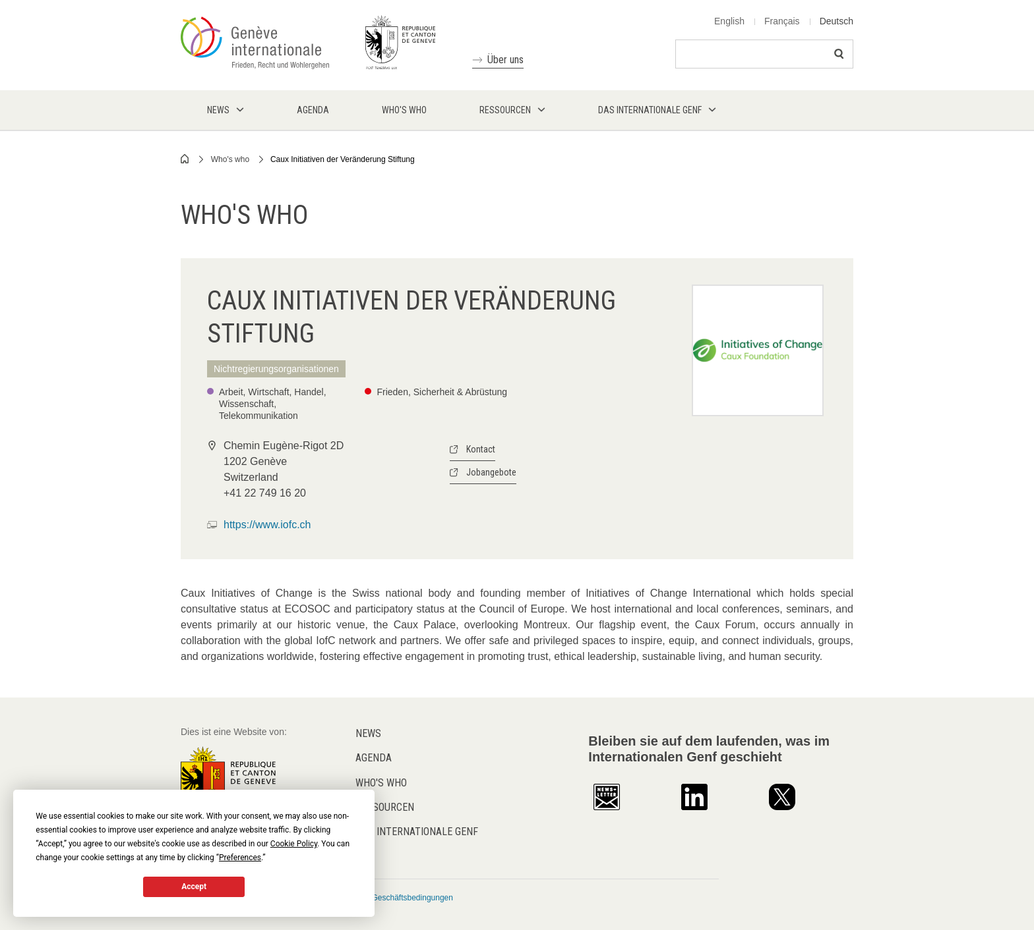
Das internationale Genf (416, 831)
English (729, 21)
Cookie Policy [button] (293, 843)
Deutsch (836, 21)
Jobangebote (491, 472)
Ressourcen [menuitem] (505, 110)
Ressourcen (384, 807)
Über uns (505, 59)
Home (185, 158)
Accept (193, 886)
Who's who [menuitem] (404, 110)
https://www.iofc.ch (267, 524)
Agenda (373, 758)
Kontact (480, 449)
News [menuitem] (218, 110)
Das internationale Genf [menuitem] (650, 110)
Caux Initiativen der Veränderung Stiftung (342, 159)
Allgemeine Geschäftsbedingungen (391, 897)
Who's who (230, 159)
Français (782, 21)
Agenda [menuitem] (313, 110)
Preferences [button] (240, 857)
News (368, 733)
